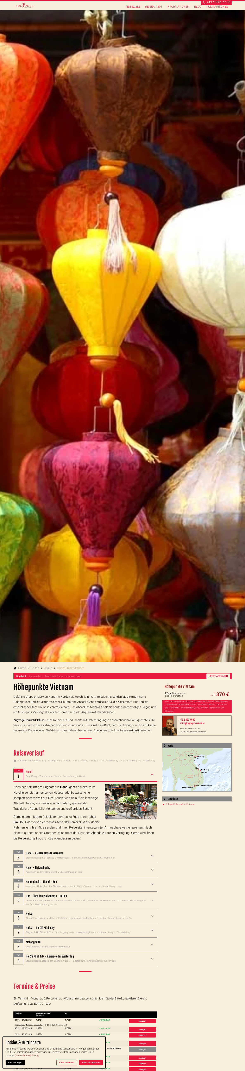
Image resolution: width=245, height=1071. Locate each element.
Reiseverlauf (35, 676)
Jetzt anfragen (218, 676)
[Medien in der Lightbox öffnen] (196, 770)
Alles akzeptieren (91, 1062)
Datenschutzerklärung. (26, 1055)
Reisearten (153, 9)
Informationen (178, 9)
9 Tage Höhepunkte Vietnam (180, 804)
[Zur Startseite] (34, 10)
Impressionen (73, 676)
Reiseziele (132, 9)
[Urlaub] (48, 668)
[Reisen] (35, 668)
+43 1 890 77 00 (187, 719)
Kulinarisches (217, 9)
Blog (197, 9)
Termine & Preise (54, 676)
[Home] (22, 668)
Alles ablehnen (66, 1062)
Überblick (21, 676)
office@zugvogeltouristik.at (192, 723)
